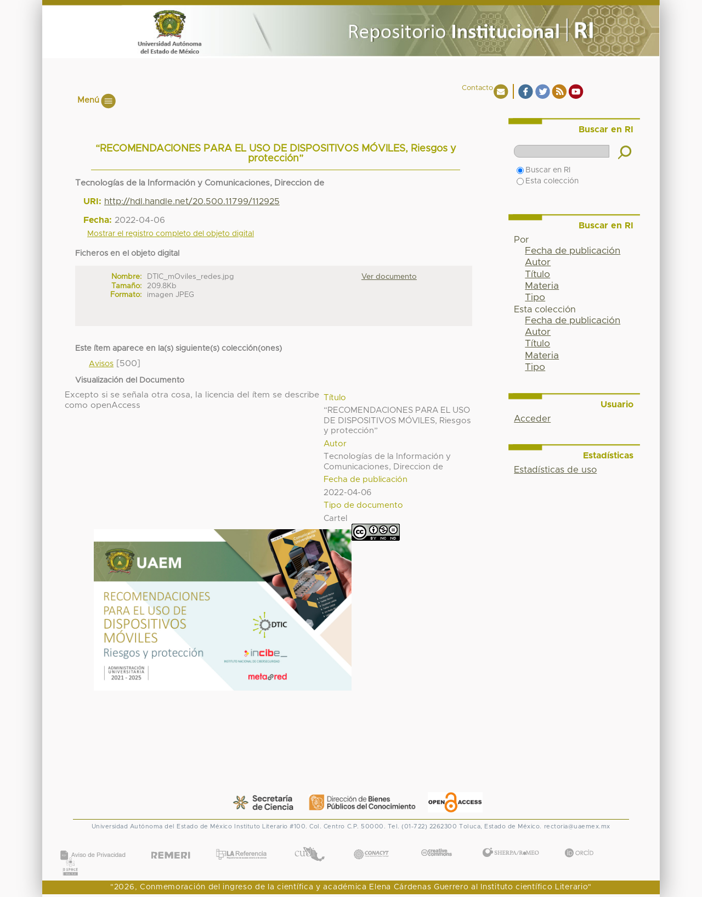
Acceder (532, 418)
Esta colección (548, 181)
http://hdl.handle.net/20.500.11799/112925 (192, 201)
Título (537, 274)
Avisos (101, 364)
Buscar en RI (543, 170)
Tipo (535, 297)
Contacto (477, 88)
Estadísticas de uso (555, 470)
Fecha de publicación (572, 251)
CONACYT (371, 843)
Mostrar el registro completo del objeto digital (170, 234)
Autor (538, 262)
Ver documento (389, 277)
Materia (542, 286)
